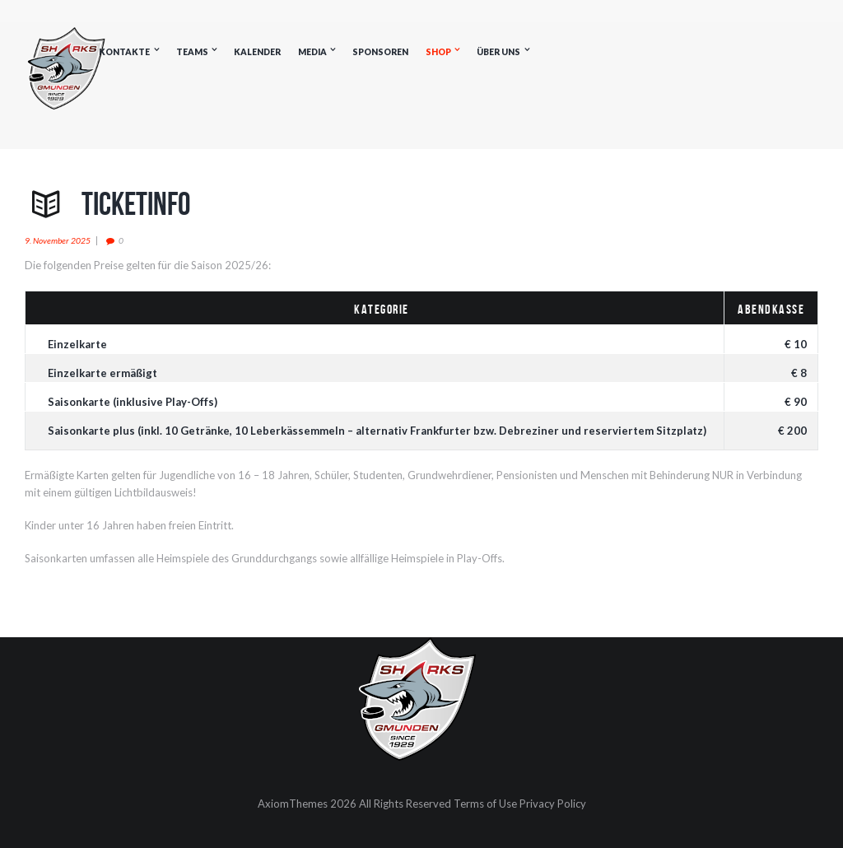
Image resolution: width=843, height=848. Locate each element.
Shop (438, 52)
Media (312, 52)
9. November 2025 (58, 240)
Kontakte (124, 52)
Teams (192, 52)
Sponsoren (380, 52)
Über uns (498, 52)
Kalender (257, 52)
